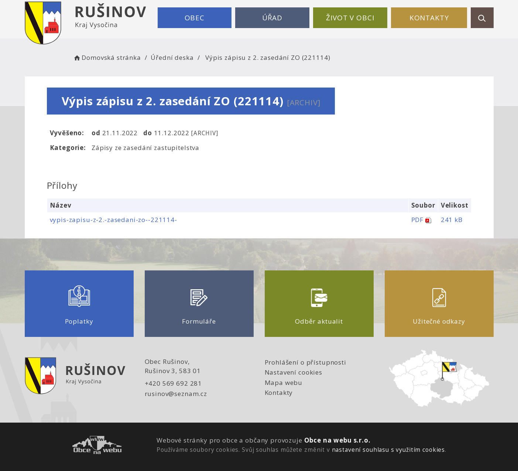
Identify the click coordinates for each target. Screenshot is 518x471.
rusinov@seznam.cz (176, 393)
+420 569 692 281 (173, 383)
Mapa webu (284, 382)
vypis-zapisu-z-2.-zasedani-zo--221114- (113, 219)
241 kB (452, 219)
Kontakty (429, 18)
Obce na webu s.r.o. (337, 440)
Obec (195, 18)
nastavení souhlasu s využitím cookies (388, 450)
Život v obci (350, 18)
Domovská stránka (107, 57)
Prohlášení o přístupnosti (305, 362)
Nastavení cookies (293, 372)
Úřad (272, 18)
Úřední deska (172, 57)
